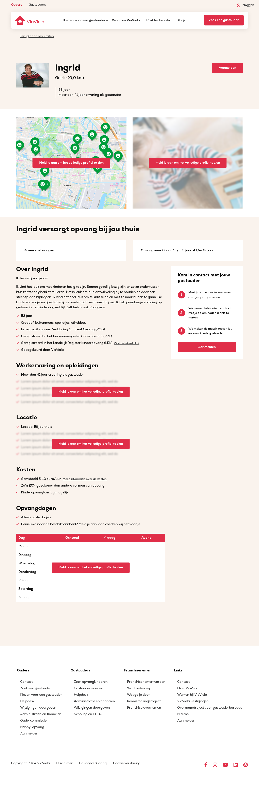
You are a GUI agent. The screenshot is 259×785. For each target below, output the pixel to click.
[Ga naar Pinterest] (245, 765)
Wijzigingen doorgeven (38, 708)
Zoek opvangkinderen (91, 682)
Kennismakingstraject (144, 701)
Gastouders (37, 4)
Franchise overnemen (144, 708)
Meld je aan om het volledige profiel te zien (71, 163)
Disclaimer (64, 763)
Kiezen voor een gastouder (84, 20)
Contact (26, 682)
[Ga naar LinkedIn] (236, 765)
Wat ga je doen (139, 695)
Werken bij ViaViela (192, 695)
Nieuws (183, 714)
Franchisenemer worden (146, 682)
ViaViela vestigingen (193, 701)
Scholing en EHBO (88, 714)
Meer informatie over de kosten (85, 479)
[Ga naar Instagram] (215, 765)
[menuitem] (16, 3)
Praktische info (158, 20)
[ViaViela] (30, 20)
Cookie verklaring (126, 763)
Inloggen (245, 5)
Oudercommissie (33, 721)
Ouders (16, 4)
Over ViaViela (187, 688)
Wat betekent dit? (126, 343)
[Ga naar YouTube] (225, 765)
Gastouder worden (88, 688)
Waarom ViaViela (126, 20)
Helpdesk (27, 701)
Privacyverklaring (93, 763)
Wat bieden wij (138, 688)
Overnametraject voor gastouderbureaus (209, 708)
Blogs (180, 20)
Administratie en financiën (40, 714)
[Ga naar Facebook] (205, 765)
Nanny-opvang (32, 727)
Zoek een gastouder (224, 20)
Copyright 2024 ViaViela (30, 763)
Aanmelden (227, 68)
